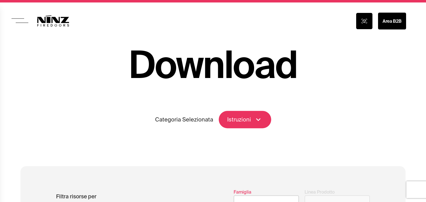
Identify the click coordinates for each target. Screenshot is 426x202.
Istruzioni (245, 120)
